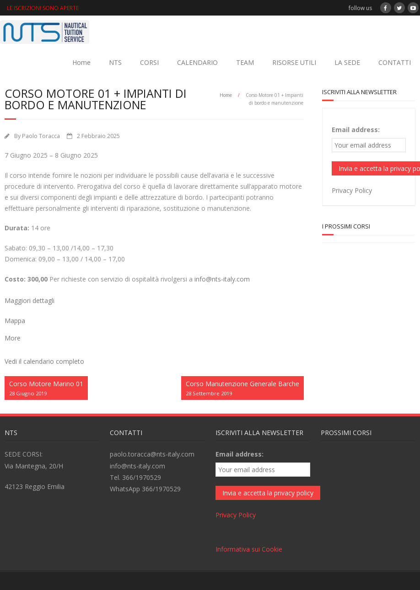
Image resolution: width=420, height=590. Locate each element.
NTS (115, 62)
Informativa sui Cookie (248, 549)
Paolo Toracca (41, 136)
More (13, 338)
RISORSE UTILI (294, 62)
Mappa (15, 320)
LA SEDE (347, 62)
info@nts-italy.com (222, 279)
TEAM (245, 62)
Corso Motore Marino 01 (46, 388)
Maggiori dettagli (29, 300)
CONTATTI (394, 62)
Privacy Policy (352, 190)
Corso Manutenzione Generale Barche (242, 388)
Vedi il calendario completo (44, 361)
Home (81, 62)
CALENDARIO (197, 62)
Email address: (356, 129)
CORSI (149, 62)
